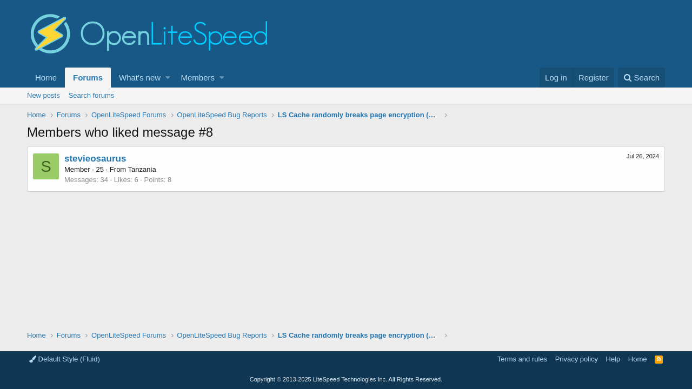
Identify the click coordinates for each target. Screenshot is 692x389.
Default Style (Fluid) (64, 359)
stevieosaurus (95, 158)
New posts (43, 95)
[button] (168, 78)
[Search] (641, 78)
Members (198, 77)
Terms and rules (522, 359)
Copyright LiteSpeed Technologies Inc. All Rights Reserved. (346, 379)
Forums (88, 77)
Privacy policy (576, 359)
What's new (140, 77)
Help (613, 359)
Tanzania (142, 169)
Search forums (92, 95)
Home (46, 77)
